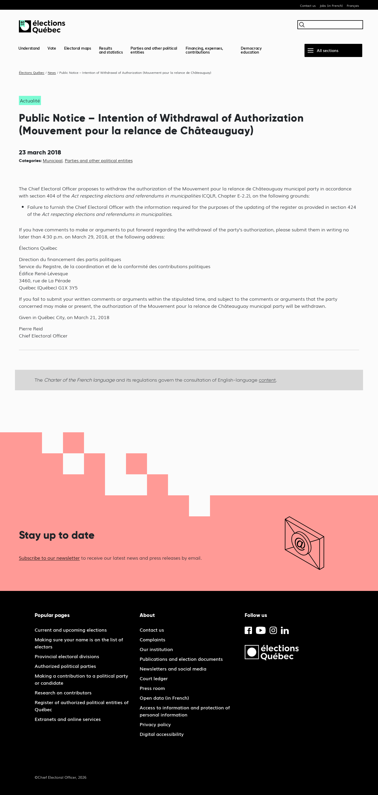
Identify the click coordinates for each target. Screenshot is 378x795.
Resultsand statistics (111, 50)
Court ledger (154, 678)
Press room (152, 687)
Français (353, 5)
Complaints (152, 639)
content (267, 380)
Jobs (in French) (331, 5)
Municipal (52, 160)
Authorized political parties (65, 665)
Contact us (308, 5)
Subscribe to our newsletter (49, 557)
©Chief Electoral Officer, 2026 (60, 777)
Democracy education (251, 50)
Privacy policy (155, 724)
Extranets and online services (68, 718)
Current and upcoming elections (71, 629)
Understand (29, 48)
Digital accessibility (162, 733)
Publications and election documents (181, 658)
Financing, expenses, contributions (204, 50)
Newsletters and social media (173, 668)
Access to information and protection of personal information (185, 711)
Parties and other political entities (153, 50)
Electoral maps (77, 48)
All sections (327, 50)
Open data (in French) (164, 697)
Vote (52, 48)
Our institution (156, 649)
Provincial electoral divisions (67, 656)
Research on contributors (63, 692)
